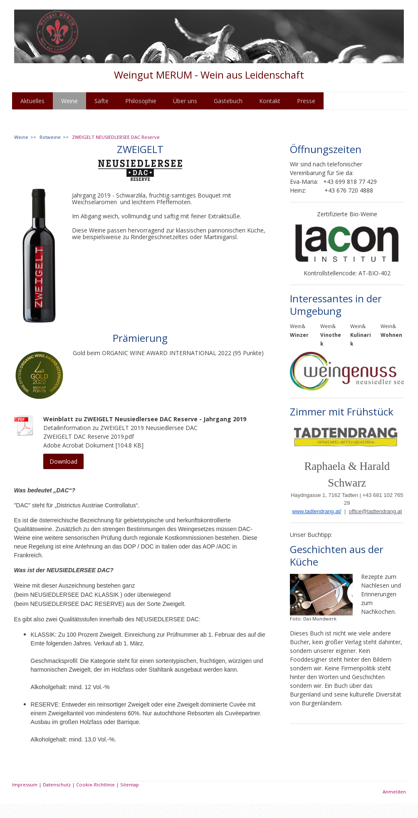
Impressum (24, 784)
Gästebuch (228, 101)
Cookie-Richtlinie (95, 784)
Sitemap (129, 784)
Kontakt (269, 101)
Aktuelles (32, 101)
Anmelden (394, 791)
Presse (306, 101)
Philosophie (140, 101)
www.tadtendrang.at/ (316, 511)
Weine (69, 101)
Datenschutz (57, 784)
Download (63, 461)
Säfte (101, 101)
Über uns (185, 101)
